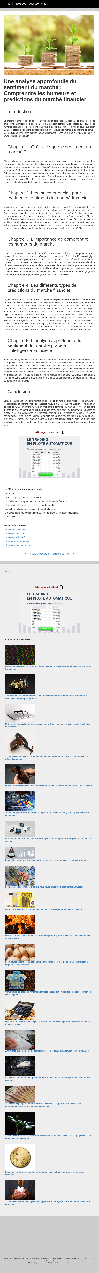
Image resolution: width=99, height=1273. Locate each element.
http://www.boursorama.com (18, 541)
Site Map (70, 1263)
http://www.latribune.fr (15, 537)
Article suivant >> (63, 553)
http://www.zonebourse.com (18, 545)
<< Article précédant (37, 553)
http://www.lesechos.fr (15, 529)
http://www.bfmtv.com (15, 533)
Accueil (8, 571)
